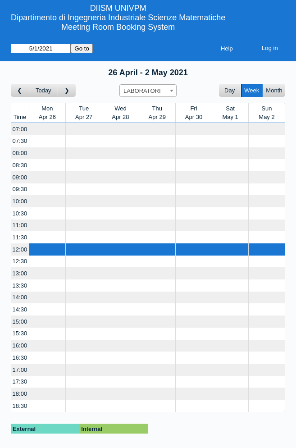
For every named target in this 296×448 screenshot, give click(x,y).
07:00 (20, 129)
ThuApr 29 (157, 113)
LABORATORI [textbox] (142, 90)
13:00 (20, 273)
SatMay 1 (230, 113)
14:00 (20, 297)
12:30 (20, 261)
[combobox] (148, 90)
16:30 (20, 357)
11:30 (20, 237)
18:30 (20, 405)
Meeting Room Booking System (118, 27)
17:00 (20, 369)
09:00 (20, 177)
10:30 (20, 213)
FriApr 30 (193, 113)
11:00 (20, 225)
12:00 (20, 249)
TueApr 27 (83, 113)
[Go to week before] (20, 90)
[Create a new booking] (47, 129)
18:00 (20, 393)
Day (229, 90)
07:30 (20, 140)
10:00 (20, 201)
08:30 (20, 165)
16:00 (20, 345)
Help (227, 48)
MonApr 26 (47, 113)
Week (251, 90)
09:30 (20, 189)
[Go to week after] (67, 90)
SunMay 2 (266, 113)
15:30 (20, 333)
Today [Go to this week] (43, 90)
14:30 (20, 309)
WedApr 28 (120, 113)
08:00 (20, 153)
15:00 (20, 321)
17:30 (20, 381)
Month (274, 90)
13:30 (20, 285)
